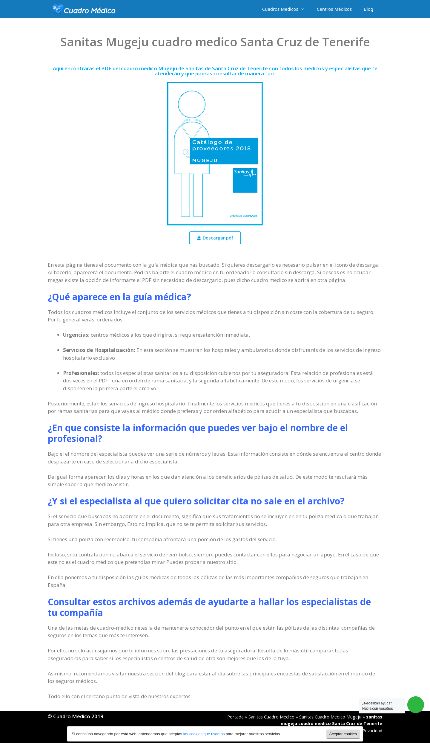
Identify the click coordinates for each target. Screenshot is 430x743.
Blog (368, 9)
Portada (235, 717)
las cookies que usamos (204, 734)
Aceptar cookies (343, 734)
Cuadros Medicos (286, 9)
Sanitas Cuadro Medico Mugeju (330, 717)
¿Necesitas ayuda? (377, 706)
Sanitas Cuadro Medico (271, 717)
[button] (215, 237)
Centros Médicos (334, 9)
